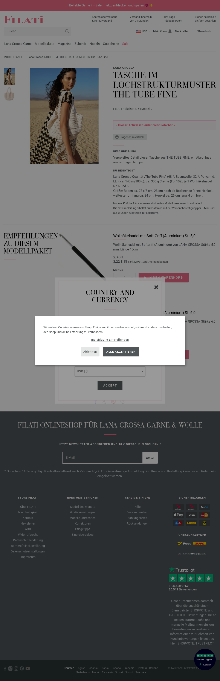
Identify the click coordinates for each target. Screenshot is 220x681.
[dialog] (110, 340)
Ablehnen (90, 351)
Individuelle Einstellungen (110, 339)
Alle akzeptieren (121, 351)
